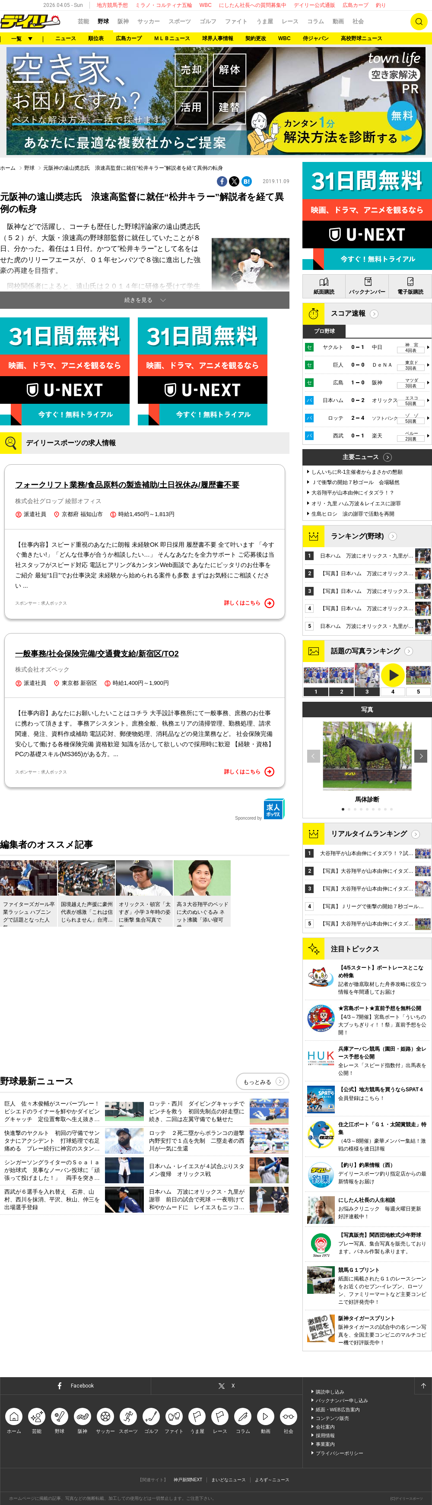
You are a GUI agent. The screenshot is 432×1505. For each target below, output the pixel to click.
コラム (315, 21)
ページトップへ (423, 1385)
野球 (103, 21)
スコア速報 (348, 313)
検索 (419, 21)
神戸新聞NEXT (188, 1479)
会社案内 (325, 1426)
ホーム (8, 168)
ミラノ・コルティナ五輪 (163, 5)
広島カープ (355, 5)
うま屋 (264, 21)
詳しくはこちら (249, 603)
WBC (206, 5)
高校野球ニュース (361, 38)
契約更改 (255, 38)
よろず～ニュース (272, 1479)
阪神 (123, 21)
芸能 (83, 21)
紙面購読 (324, 292)
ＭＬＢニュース (172, 38)
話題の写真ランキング (365, 651)
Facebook (82, 1386)
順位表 (96, 38)
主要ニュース (361, 456)
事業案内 (325, 1444)
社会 (358, 21)
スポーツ (179, 21)
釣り (381, 5)
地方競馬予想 (112, 5)
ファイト (236, 21)
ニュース (65, 38)
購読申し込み (330, 1391)
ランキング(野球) (357, 536)
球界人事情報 (217, 38)
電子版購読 (410, 292)
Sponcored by (260, 809)
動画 (338, 21)
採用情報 (325, 1435)
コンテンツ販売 (332, 1418)
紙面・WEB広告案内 (338, 1409)
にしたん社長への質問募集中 (252, 5)
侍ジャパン (316, 38)
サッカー (148, 21)
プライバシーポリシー (339, 1453)
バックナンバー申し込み (342, 1400)
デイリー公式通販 (314, 5)
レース (290, 21)
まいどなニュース (228, 1479)
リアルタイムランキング (369, 833)
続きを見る (138, 300)
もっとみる (257, 1082)
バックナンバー (367, 292)
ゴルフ (208, 21)
